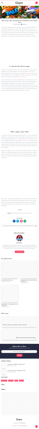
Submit (19, 355)
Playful (17, 213)
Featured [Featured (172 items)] (11, 380)
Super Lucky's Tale (23, 213)
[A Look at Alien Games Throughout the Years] (3, 372)
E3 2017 (13, 213)
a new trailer (21, 76)
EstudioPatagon (23, 425)
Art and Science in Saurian (7, 280)
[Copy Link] (19, 225)
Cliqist (19, 3)
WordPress (22, 423)
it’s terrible (27, 73)
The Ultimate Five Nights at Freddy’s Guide (16, 364)
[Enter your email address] (19, 351)
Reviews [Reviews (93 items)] (21, 380)
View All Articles (19, 251)
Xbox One (30, 213)
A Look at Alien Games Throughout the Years (16, 370)
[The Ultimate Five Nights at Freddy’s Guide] (3, 366)
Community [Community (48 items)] (4, 380)
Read (20, 209)
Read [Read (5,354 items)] (16, 380)
